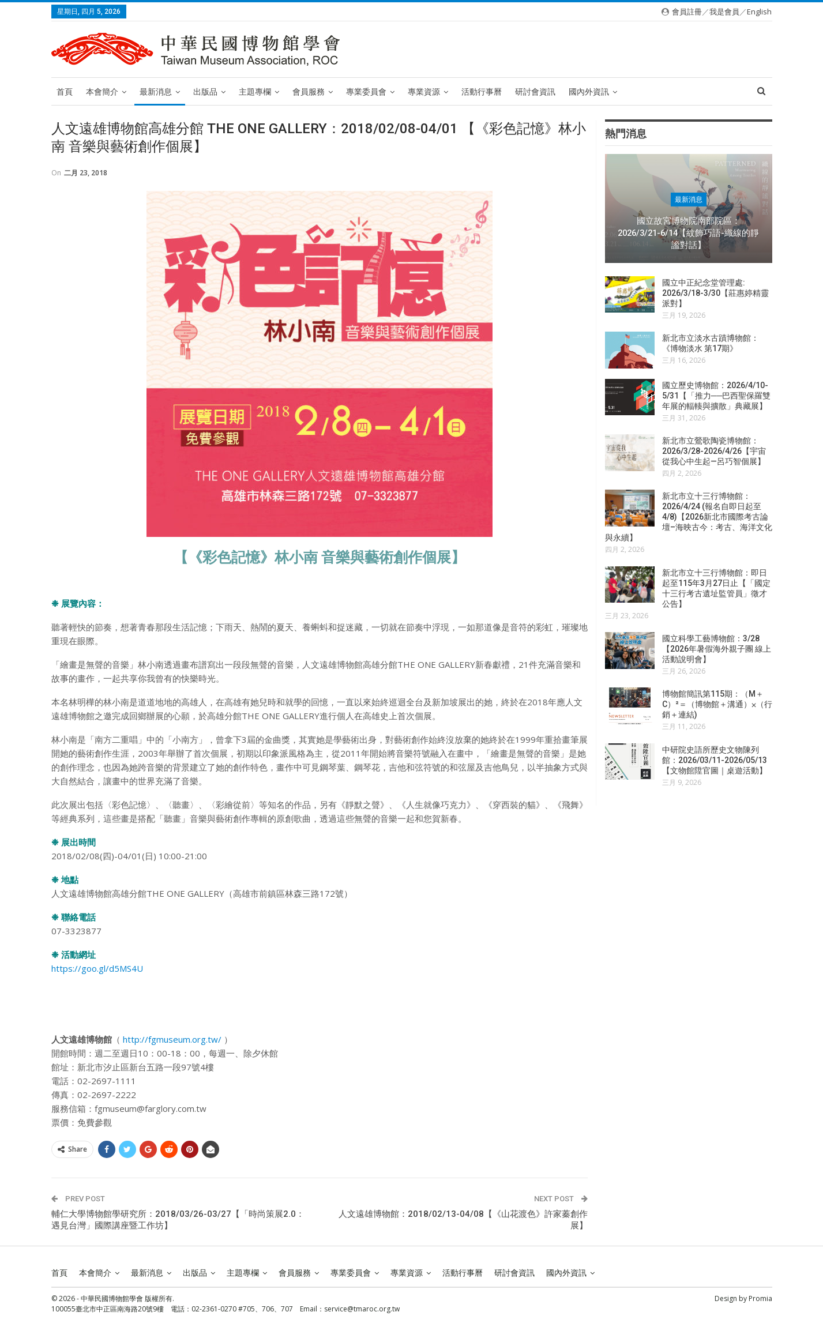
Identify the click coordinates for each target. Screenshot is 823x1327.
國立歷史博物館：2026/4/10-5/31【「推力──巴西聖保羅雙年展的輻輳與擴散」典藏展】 (716, 396)
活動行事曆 (481, 91)
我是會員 (724, 11)
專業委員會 (366, 91)
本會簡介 (102, 91)
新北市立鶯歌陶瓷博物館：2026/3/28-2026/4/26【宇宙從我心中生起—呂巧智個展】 (714, 451)
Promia (760, 1298)
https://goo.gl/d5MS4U (97, 968)
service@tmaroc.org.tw (362, 1309)
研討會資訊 (535, 91)
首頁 (65, 91)
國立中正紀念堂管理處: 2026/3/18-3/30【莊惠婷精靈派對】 (715, 293)
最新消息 (156, 91)
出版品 (205, 91)
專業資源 (424, 91)
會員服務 (308, 91)
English (759, 11)
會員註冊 (687, 11)
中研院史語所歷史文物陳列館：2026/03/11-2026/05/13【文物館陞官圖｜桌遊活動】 (714, 760)
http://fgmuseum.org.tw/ (172, 1039)
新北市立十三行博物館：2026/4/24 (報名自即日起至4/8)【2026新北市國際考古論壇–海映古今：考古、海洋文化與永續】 (688, 516)
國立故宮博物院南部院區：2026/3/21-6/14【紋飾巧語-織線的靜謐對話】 (688, 233)
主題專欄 (255, 91)
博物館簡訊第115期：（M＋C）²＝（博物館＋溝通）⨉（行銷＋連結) (717, 704)
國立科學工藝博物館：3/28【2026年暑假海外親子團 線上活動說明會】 (716, 649)
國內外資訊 (589, 91)
